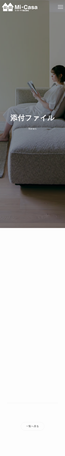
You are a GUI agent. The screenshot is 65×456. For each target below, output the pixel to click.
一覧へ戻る (32, 426)
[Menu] (60, 7)
